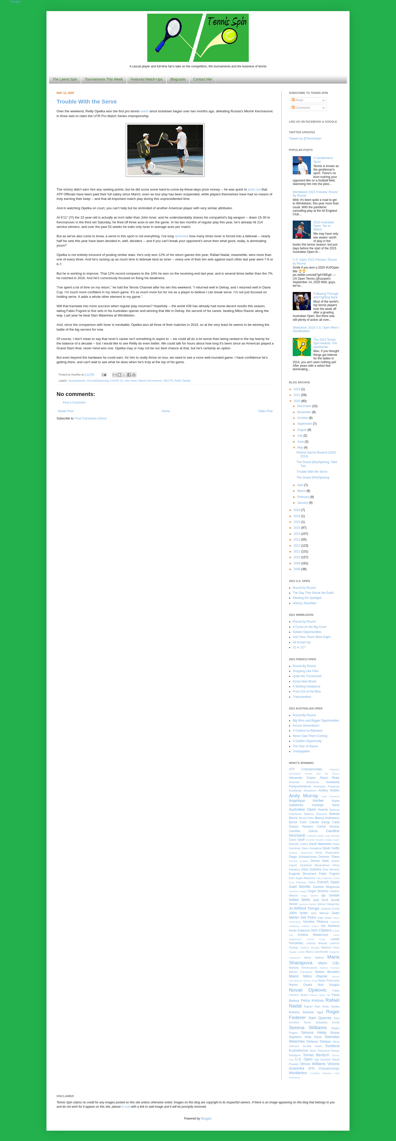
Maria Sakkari (314, 957)
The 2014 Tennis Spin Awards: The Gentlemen (325, 343)
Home (166, 411)
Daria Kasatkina (311, 848)
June (301, 441)
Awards (323, 809)
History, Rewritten (304, 603)
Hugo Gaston (309, 895)
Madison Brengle (309, 947)
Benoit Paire (306, 817)
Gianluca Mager (298, 891)
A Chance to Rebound (307, 730)
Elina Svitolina (311, 869)
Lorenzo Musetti (316, 943)
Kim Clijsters (321, 930)
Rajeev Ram (312, 1006)
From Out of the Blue (307, 691)
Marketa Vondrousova (303, 967)
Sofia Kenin (313, 1037)
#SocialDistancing (98, 380)
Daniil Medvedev (320, 844)
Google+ (16, 2)
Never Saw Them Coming (310, 736)
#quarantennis (76, 380)
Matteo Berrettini (327, 972)
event (144, 111)
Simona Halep (314, 1032)
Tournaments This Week (104, 79)
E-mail (126, 1106)
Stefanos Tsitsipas (318, 1041)
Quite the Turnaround (307, 676)
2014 (297, 534)
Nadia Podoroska (328, 980)
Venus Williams (313, 1064)
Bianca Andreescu (327, 818)
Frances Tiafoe (305, 882)
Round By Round (304, 666)
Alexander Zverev (302, 778)
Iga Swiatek (330, 895)
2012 (297, 545)
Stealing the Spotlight (307, 598)
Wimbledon (298, 1073)
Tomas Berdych (316, 1055)
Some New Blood (304, 681)
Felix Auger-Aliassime (302, 878)
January (303, 503)
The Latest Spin (65, 79)
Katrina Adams (310, 926)
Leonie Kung (316, 939)
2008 (297, 569)
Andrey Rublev (328, 790)
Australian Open (302, 809)
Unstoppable (301, 751)
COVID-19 (116, 380)
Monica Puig (310, 980)
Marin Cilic (328, 963)
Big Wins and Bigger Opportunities (316, 720)
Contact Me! (202, 79)
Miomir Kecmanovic (150, 380)
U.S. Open (303, 1059)
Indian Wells (299, 900)
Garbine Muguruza (326, 887)
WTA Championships (323, 1068)
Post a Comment (74, 402)
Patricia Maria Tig (319, 995)
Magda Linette (297, 951)
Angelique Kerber (306, 801)
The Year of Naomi (305, 746)
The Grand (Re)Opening (312, 477)
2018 (297, 516)
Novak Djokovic (308, 990)
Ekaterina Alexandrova (315, 865)
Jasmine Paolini (307, 904)
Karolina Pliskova (315, 921)
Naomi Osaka (300, 985)
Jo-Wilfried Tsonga (304, 908)
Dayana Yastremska (301, 852)
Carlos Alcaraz (328, 826)
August (302, 430)
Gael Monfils (300, 887)
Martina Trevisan (329, 967)
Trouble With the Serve (87, 101)
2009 (297, 563)
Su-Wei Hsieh (312, 1046)
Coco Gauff (297, 839)
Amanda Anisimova (304, 782)
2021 (297, 395)
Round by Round (304, 588)
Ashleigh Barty (325, 805)
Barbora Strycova (315, 813)
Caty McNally (332, 835)
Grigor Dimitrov (318, 891)
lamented (181, 236)
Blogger (206, 1118)
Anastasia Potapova (326, 786)
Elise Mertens (331, 869)
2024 (297, 389)
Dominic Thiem (328, 857)
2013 (297, 539)
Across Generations (306, 725)
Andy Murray (303, 795)
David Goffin (331, 848)
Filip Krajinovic (324, 878)
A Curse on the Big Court (309, 627)
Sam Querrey (320, 1018)
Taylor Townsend (319, 1050)
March (302, 491)
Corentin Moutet (314, 839)
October (303, 418)
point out (254, 189)
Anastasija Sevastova (302, 790)
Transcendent (302, 697)
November (304, 412)
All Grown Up (302, 642)
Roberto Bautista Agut (306, 1012)
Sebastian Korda (327, 1022)
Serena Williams (308, 1027)
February (303, 497)
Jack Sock (320, 900)
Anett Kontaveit (330, 796)
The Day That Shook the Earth (313, 593)
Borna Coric (298, 822)
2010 (297, 557)
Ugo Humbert (322, 1059)
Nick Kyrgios (328, 985)
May (300, 447)
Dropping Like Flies (306, 671)
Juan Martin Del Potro (314, 915)
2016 (297, 522)
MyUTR (168, 380)
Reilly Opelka (183, 380)
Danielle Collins (298, 843)
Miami (294, 976)
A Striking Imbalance (306, 686)
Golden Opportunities (307, 632)
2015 (297, 527)
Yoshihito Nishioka (321, 1073)
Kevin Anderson (299, 930)
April (300, 485)
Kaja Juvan (325, 917)
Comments (301, 108)
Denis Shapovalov (327, 852)
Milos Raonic (315, 976)
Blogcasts (178, 79)
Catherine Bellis (315, 835)
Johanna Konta (330, 908)
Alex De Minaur (327, 773)
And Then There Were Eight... (313, 637)
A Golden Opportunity (307, 741)
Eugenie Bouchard (302, 873)
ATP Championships (305, 769)
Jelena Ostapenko (328, 904)
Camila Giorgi (319, 822)
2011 (297, 551)
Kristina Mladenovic (313, 935)
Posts (297, 100)
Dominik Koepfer (298, 861)
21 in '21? (299, 647)
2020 (297, 401)
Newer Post (65, 411)
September (305, 424)
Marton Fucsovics (300, 971)
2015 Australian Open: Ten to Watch (323, 226)
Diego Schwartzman (303, 857)
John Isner (130, 380)
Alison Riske (329, 778)
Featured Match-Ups (147, 79)
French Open (328, 882)
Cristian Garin (331, 839)
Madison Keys (330, 947)
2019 (297, 510)
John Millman (320, 913)
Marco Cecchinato (317, 951)
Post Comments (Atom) (91, 418)
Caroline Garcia (303, 831)
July (300, 435)
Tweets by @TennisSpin (305, 138)
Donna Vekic (320, 861)
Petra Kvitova (312, 1000)
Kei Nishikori (330, 926)
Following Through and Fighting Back (325, 295)
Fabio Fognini (329, 873)
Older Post (265, 411)
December (304, 406)
